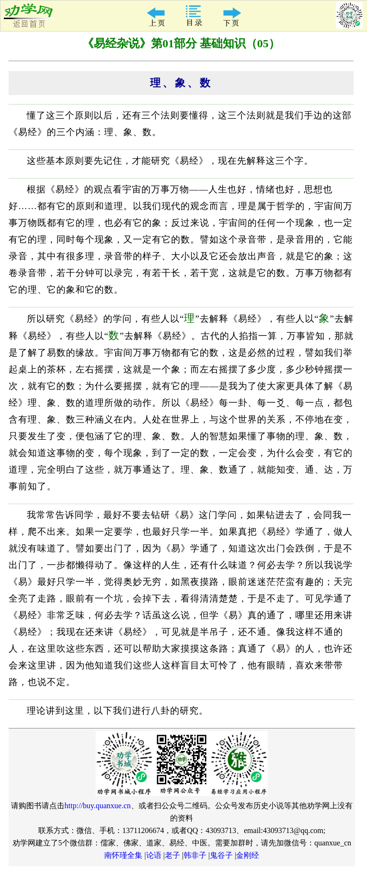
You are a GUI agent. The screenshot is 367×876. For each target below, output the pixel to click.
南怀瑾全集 (123, 855)
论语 (154, 855)
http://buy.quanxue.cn (98, 806)
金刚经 (247, 855)
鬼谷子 (221, 855)
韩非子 (195, 855)
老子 (172, 855)
